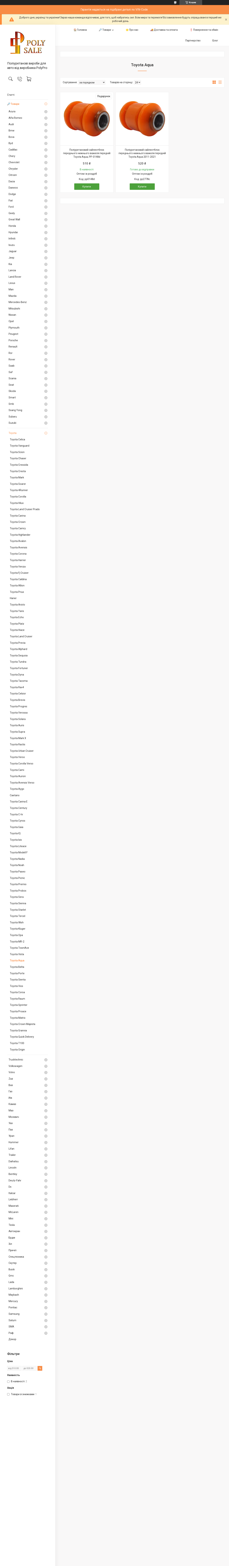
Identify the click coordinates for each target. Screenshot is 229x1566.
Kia (10, 264)
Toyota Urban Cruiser (22, 750)
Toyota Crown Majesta (22, 1024)
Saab (11, 365)
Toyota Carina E (19, 801)
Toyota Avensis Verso (22, 782)
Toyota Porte (17, 973)
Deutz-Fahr (15, 1180)
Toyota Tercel (17, 916)
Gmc (11, 1275)
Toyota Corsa (17, 992)
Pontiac (13, 1307)
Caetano (15, 795)
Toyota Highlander (20, 534)
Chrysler (13, 168)
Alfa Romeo (15, 117)
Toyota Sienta (18, 979)
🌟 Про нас (132, 29)
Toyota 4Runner (19, 490)
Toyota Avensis (18, 547)
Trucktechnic (16, 1059)
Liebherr (13, 1199)
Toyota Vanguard (19, 445)
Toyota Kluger (17, 928)
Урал (11, 1135)
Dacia (12, 181)
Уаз (11, 1123)
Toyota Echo (17, 617)
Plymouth (14, 327)
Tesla (12, 1225)
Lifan (11, 1148)
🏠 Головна (80, 29)
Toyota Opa (16, 935)
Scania (12, 378)
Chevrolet (14, 162)
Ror (11, 353)
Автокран (14, 1231)
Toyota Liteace (18, 846)
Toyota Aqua (17, 960)
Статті (10, 94)
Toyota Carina (18, 515)
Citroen (13, 175)
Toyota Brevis (17, 700)
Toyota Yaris (17, 611)
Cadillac (13, 149)
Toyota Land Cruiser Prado (25, 509)
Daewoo (13, 187)
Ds (10, 1186)
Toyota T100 (17, 1043)
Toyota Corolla (18, 496)
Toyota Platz (17, 623)
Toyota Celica (17, 439)
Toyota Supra (17, 731)
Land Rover (15, 276)
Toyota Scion (17, 452)
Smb (11, 403)
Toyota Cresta (18, 471)
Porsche (13, 340)
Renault (13, 346)
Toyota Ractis (17, 744)
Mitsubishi (14, 308)
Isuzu (12, 245)
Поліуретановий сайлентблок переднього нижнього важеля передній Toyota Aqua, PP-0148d (86, 153)
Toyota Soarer (18, 483)
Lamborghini (16, 1288)
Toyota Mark (17, 477)
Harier (13, 598)
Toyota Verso (17, 757)
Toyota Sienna (18, 903)
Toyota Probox (18, 890)
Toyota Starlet (18, 909)
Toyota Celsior (18, 693)
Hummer (14, 1142)
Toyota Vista (17, 954)
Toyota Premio (18, 884)
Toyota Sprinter (18, 1005)
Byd (11, 143)
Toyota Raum (17, 998)
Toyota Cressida (19, 464)
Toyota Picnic (17, 878)
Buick (12, 1269)
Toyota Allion (17, 585)
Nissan (12, 314)
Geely (12, 213)
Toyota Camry (18, 528)
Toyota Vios (16, 986)
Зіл (10, 1243)
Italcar (12, 1193)
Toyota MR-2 (17, 941)
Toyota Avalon (18, 541)
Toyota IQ (15, 833)
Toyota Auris (17, 725)
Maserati (14, 1205)
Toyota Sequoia (19, 655)
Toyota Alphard (18, 649)
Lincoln (12, 1167)
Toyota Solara (18, 719)
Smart (12, 397)
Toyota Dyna (17, 674)
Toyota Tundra (18, 661)
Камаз (12, 1104)
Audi (11, 124)
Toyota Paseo (17, 871)
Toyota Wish (17, 922)
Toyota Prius (17, 592)
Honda (12, 225)
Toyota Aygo (17, 788)
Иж (10, 1097)
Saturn (12, 1320)
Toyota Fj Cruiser (19, 572)
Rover (12, 359)
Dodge (12, 194)
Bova (11, 137)
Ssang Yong (15, 410)
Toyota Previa (17, 642)
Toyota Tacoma (19, 680)
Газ (10, 1091)
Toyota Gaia (16, 827)
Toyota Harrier (18, 560)
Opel (11, 321)
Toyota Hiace (17, 630)
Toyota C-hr (16, 814)
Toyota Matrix (17, 1017)
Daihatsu (14, 1161)
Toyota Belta (17, 966)
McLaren (13, 1212)
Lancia (12, 270)
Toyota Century (18, 808)
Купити (86, 186)
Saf (11, 372)
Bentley (13, 1174)
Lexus (12, 283)
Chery (12, 156)
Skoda (12, 391)
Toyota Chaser (18, 458)
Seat (11, 384)
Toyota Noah (17, 865)
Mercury (13, 1301)
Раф (11, 1333)
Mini (11, 1218)
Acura (12, 111)
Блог (215, 40)
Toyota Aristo (17, 604)
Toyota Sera (17, 896)
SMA (11, 1326)
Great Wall (14, 219)
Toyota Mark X (18, 738)
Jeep (11, 257)
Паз (11, 1129)
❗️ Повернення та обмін (204, 29)
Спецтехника (16, 1256)
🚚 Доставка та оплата (164, 29)
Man (11, 289)
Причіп (12, 1250)
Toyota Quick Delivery (22, 1036)
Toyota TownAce (19, 947)
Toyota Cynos (17, 820)
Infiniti (12, 238)
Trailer (12, 1155)
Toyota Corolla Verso (21, 763)
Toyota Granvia (18, 1030)
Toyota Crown (18, 522)
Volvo (12, 1072)
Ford (11, 206)
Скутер (13, 1263)
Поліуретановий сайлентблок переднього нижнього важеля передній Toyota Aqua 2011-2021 (142, 153)
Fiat (11, 200)
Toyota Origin (17, 1049)
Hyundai (13, 232)
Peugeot (13, 333)
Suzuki (12, 422)
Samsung (14, 1313)
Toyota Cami (17, 770)
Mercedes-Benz (18, 302)
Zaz (11, 1078)
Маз (11, 1110)
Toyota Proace (18, 1011)
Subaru (13, 416)
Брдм (12, 1237)
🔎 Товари (13, 103)
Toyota (12, 433)
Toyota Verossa (19, 712)
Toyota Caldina (18, 579)
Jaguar (13, 251)
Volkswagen (15, 1066)
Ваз (11, 1085)
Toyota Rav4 (17, 687)
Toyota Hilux (17, 503)
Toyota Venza (18, 566)
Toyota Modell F (19, 852)
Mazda (12, 295)
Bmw (11, 130)
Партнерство (193, 40)
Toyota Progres (18, 706)
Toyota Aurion (18, 776)
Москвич (14, 1116)
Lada (11, 1282)
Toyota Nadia (17, 858)
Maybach (14, 1294)
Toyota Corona (18, 553)
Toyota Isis (16, 839)
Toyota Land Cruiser (21, 636)
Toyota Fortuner (19, 668)
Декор (12, 1339)
